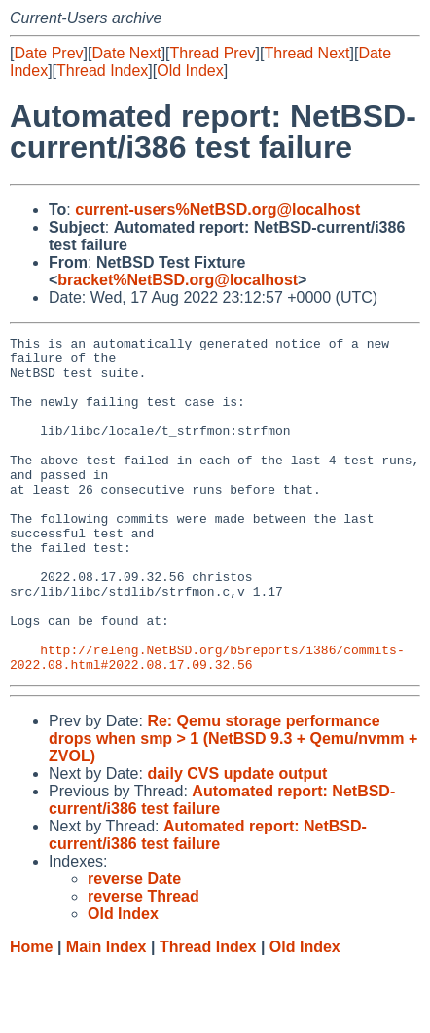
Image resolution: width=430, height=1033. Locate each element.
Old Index (190, 70)
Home (31, 1014)
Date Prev (48, 53)
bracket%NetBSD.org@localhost (177, 280)
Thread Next (306, 53)
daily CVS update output (237, 840)
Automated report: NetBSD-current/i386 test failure (208, 902)
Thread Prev (213, 53)
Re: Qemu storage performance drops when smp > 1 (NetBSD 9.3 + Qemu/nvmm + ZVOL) (233, 805)
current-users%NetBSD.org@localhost (217, 210)
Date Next (126, 53)
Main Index (106, 1014)
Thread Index (102, 70)
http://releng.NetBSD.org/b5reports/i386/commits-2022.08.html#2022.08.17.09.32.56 (207, 722)
